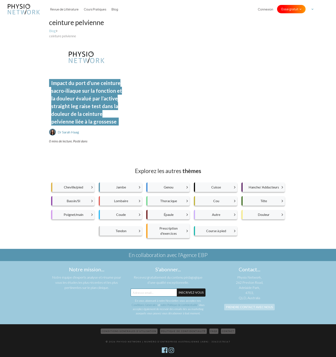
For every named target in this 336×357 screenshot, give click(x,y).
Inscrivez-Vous (191, 292)
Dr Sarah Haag (68, 132)
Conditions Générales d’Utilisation (129, 331)
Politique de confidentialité (183, 331)
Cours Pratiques (95, 9)
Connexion (265, 9)
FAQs (213, 331)
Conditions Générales (144, 305)
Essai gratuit (289, 9)
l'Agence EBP (193, 255)
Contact (228, 331)
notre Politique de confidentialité (179, 305)
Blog (114, 9)
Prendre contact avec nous (249, 307)
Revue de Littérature (64, 9)
